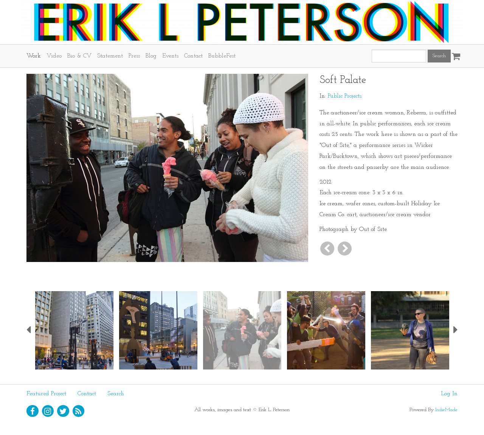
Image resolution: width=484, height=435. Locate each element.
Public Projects (344, 96)
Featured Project (46, 394)
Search (115, 394)
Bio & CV (79, 56)
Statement (110, 56)
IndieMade (446, 410)
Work (33, 56)
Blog (151, 56)
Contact (193, 56)
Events (170, 56)
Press (134, 56)
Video (54, 56)
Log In (449, 394)
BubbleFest (222, 56)
